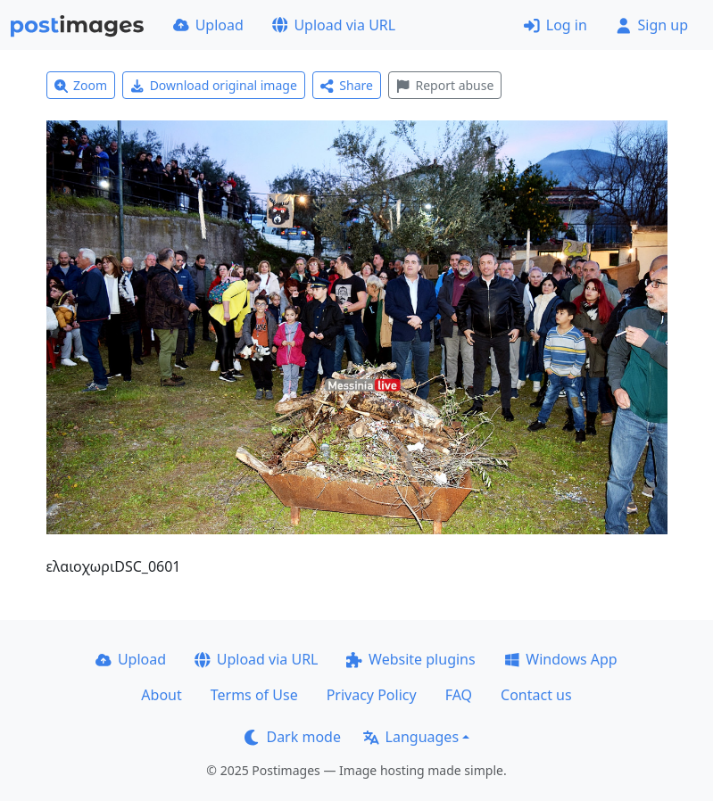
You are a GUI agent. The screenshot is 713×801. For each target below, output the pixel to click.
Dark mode (293, 737)
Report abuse (444, 85)
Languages (411, 737)
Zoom (81, 85)
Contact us (536, 695)
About (161, 695)
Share (346, 85)
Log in (555, 25)
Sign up (652, 25)
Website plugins (410, 659)
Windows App (561, 659)
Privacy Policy (372, 695)
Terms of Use (254, 695)
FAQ (458, 695)
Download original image (213, 85)
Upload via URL (333, 25)
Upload (208, 25)
